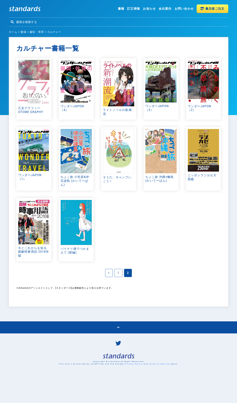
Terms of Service (159, 364)
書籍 (121, 8)
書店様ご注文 (212, 8)
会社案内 (165, 8)
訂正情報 (133, 8)
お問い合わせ (184, 8)
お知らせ (149, 8)
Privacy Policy (134, 364)
